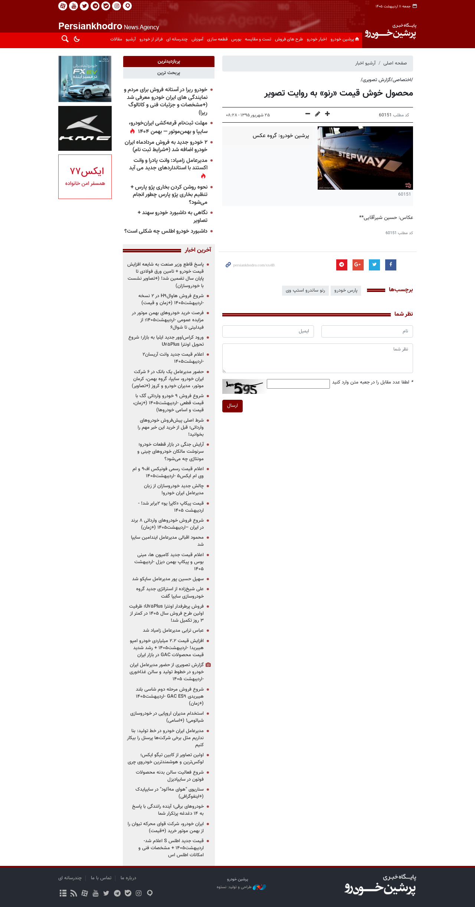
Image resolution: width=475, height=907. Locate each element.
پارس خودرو (345, 290)
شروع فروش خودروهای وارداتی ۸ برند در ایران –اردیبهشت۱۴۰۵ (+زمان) (167, 524)
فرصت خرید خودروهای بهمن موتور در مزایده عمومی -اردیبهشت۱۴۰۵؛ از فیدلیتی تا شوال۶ (168, 320)
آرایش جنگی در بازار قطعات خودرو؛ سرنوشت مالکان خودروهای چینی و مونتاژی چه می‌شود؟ (170, 451)
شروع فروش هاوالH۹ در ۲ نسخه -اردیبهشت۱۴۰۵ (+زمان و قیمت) (171, 299)
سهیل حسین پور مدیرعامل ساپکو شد (168, 579)
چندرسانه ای (177, 39)
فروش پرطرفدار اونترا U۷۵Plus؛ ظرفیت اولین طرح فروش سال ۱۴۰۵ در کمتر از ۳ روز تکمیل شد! (166, 613)
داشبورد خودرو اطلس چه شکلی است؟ (165, 231)
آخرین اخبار (198, 250)
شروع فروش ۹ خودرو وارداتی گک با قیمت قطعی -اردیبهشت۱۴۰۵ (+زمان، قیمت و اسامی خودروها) (168, 403)
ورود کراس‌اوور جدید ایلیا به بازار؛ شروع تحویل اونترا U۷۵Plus (166, 341)
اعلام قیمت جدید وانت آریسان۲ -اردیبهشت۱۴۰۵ (173, 358)
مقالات (116, 39)
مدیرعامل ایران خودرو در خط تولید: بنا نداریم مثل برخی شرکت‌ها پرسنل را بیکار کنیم (165, 738)
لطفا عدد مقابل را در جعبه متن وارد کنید (372, 382)
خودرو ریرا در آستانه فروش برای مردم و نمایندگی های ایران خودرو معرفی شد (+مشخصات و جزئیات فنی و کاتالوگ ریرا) (165, 101)
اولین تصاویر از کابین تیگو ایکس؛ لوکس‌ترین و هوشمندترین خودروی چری (166, 758)
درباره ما (128, 878)
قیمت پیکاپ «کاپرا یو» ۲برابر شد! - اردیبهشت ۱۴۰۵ (171, 507)
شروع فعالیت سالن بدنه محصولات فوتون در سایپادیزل (170, 776)
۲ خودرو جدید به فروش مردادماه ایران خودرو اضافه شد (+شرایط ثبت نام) (166, 146)
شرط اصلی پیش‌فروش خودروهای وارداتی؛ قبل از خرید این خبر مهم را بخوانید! (171, 427)
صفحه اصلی (395, 63)
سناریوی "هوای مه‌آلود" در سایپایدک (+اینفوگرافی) (169, 793)
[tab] (168, 61)
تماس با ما (101, 878)
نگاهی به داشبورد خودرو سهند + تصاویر (172, 217)
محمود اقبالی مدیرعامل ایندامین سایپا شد (167, 541)
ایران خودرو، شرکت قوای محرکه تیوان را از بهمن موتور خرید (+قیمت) (166, 827)
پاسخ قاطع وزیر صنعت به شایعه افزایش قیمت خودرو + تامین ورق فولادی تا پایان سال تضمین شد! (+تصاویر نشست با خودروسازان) (165, 275)
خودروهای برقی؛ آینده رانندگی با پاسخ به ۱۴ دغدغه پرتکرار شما (168, 810)
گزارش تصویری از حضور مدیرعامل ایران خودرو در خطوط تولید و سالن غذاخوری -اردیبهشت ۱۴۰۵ (167, 672)
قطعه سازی (217, 39)
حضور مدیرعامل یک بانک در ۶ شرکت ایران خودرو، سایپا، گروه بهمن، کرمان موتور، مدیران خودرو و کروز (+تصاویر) (168, 379)
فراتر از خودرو (151, 39)
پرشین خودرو (345, 39)
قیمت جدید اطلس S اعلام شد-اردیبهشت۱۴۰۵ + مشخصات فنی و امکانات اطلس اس (171, 848)
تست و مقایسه (258, 39)
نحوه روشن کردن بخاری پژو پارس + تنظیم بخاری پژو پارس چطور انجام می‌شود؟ (169, 195)
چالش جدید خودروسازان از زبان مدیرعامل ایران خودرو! (174, 489)
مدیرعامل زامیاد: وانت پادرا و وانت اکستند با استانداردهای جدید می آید (168, 164)
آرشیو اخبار (365, 63)
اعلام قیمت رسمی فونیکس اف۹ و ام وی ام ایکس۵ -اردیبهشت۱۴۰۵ (168, 472)
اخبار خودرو (317, 39)
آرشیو (131, 39)
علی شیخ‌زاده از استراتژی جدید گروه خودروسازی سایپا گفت (170, 592)
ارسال (232, 405)
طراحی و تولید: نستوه (241, 887)
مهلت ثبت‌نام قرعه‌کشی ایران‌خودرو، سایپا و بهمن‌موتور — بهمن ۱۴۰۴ (168, 127)
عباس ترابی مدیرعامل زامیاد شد (173, 630)
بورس (236, 39)
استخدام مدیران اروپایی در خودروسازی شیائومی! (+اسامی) (167, 717)
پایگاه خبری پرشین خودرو (390, 35)
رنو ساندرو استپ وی (305, 290)
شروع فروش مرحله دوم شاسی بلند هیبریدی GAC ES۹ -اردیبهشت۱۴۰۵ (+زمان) (170, 696)
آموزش (197, 39)
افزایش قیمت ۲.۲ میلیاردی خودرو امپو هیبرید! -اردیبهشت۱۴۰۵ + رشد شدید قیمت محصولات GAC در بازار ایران (167, 648)
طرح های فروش (289, 39)
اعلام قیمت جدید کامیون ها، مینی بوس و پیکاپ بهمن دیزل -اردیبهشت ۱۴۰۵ (169, 562)
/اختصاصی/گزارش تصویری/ (387, 80)
